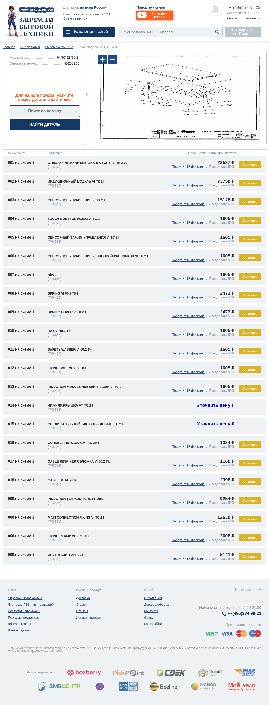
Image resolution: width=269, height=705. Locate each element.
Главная (9, 47)
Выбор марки (30, 47)
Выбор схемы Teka (59, 47)
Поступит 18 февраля (188, 166)
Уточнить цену (213, 405)
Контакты (253, 18)
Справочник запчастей (25, 598)
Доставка (83, 598)
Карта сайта (153, 624)
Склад (149, 617)
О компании (153, 598)
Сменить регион (75, 18)
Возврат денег (18, 630)
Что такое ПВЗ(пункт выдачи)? (31, 604)
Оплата (81, 604)
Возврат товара (19, 624)
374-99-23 (244, 7)
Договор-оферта (156, 604)
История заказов (88, 617)
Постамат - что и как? (24, 611)
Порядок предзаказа (23, 617)
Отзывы (233, 18)
